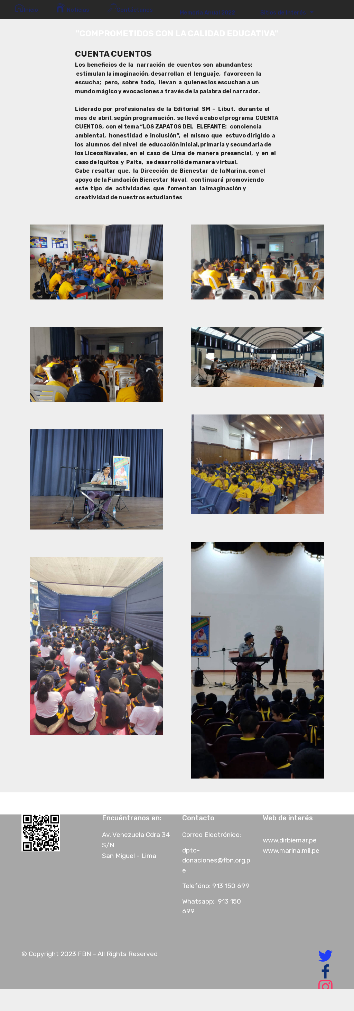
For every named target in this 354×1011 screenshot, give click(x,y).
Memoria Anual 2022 (205, 12)
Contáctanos (132, 8)
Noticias (72, 8)
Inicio (26, 8)
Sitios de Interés (282, 12)
